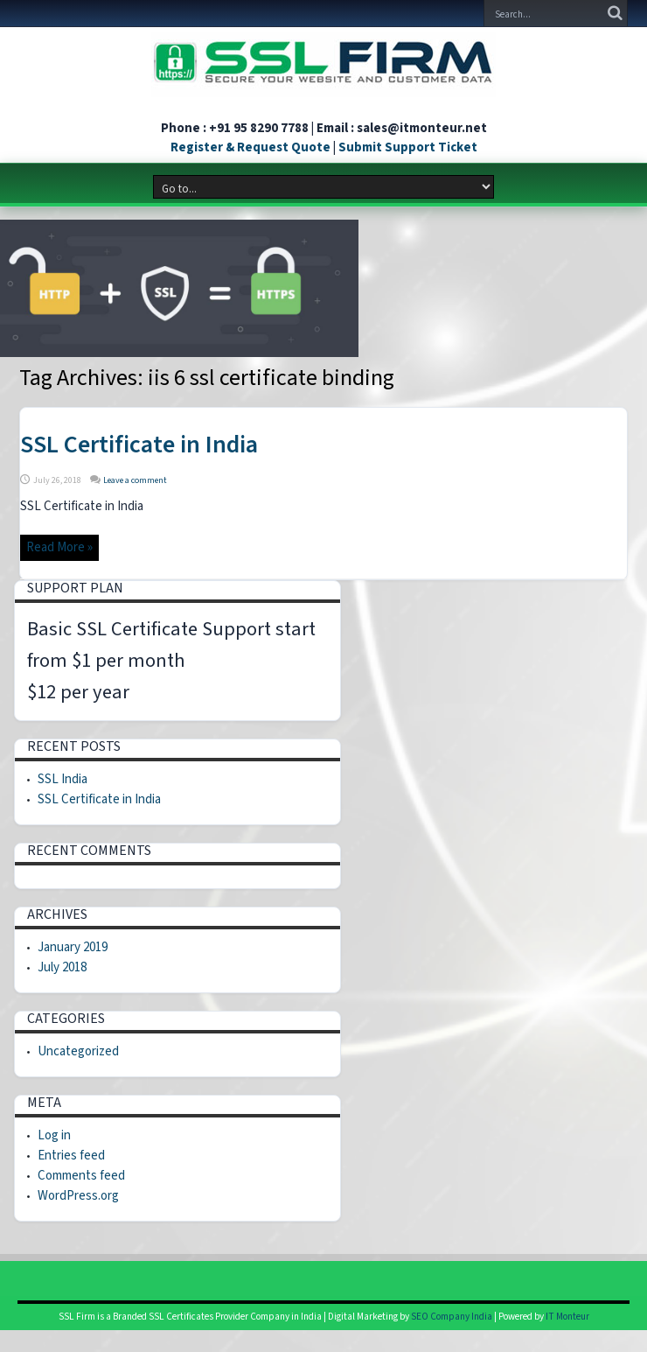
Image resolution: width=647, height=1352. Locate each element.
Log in (54, 1135)
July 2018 (62, 967)
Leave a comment (135, 480)
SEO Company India (451, 1316)
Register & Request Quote (250, 147)
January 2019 (73, 947)
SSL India (62, 779)
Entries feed (71, 1155)
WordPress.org (78, 1196)
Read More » (59, 547)
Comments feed (81, 1175)
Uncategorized (78, 1051)
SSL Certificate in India (139, 444)
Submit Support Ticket (407, 147)
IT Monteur (567, 1316)
